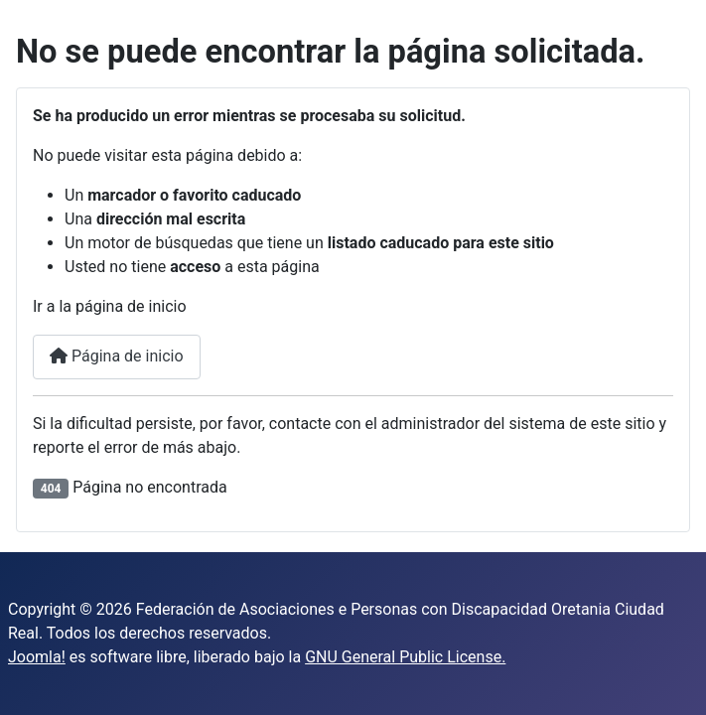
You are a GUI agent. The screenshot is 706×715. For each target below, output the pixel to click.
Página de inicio (117, 356)
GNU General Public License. (405, 656)
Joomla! (37, 656)
